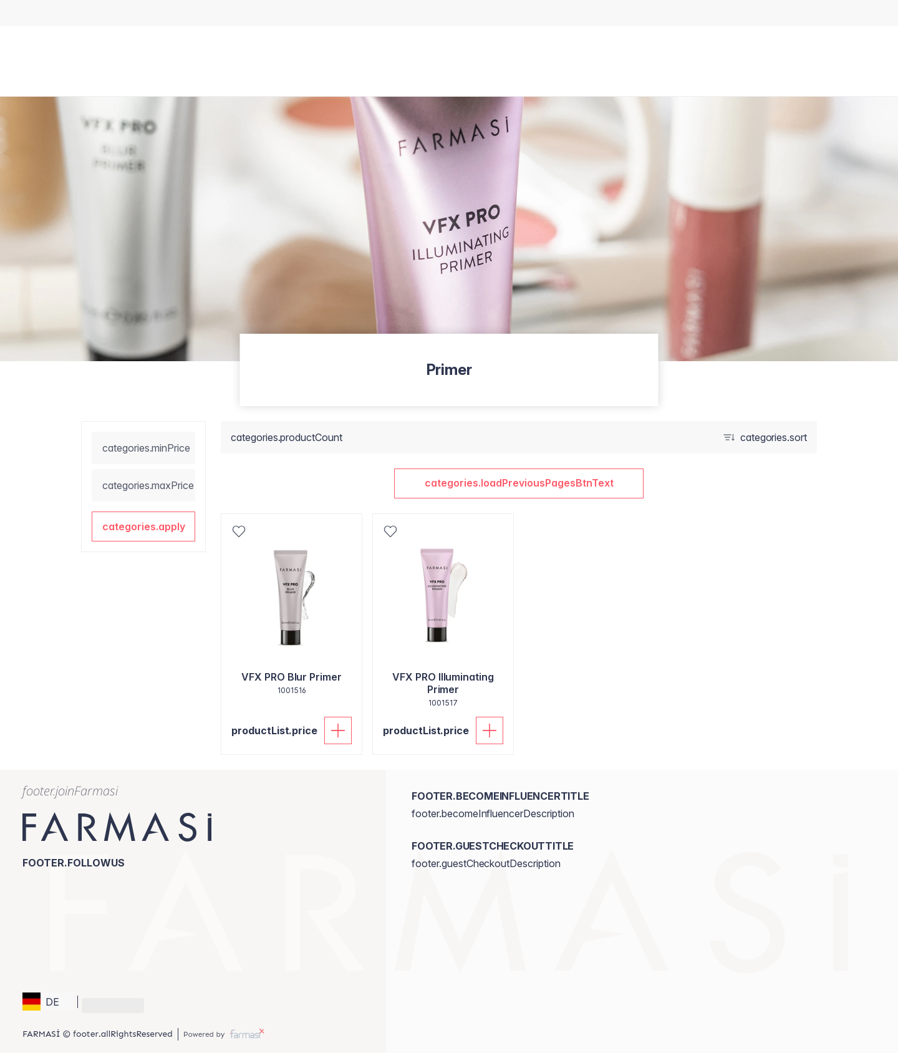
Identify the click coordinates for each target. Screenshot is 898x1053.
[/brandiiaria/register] (449, 13)
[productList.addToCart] (338, 730)
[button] (143, 526)
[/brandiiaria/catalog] (437, 13)
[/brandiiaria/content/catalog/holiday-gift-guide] (426, 13)
